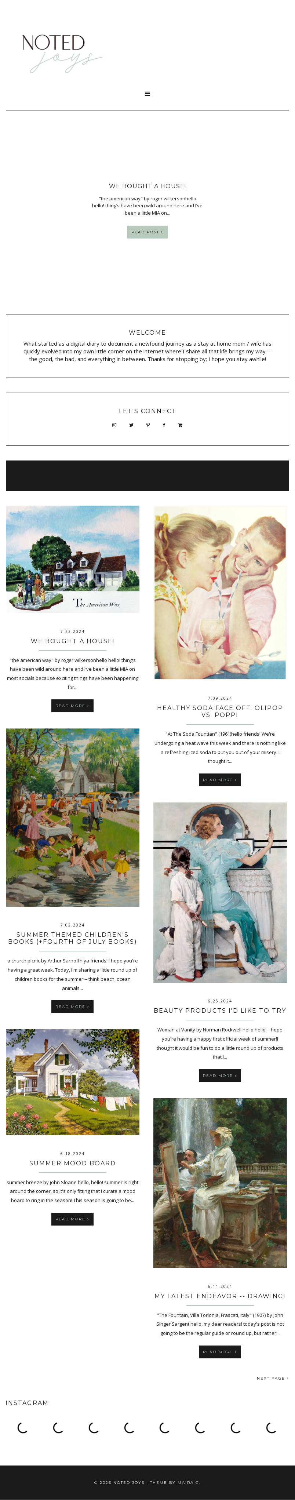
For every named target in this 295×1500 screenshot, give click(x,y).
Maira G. (189, 1482)
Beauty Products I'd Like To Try (220, 1010)
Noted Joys (129, 1482)
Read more (72, 705)
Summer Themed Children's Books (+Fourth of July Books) (72, 938)
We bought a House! (72, 641)
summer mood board (72, 1163)
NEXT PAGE (273, 1378)
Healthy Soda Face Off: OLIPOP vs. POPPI (220, 711)
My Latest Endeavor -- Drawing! (219, 1296)
